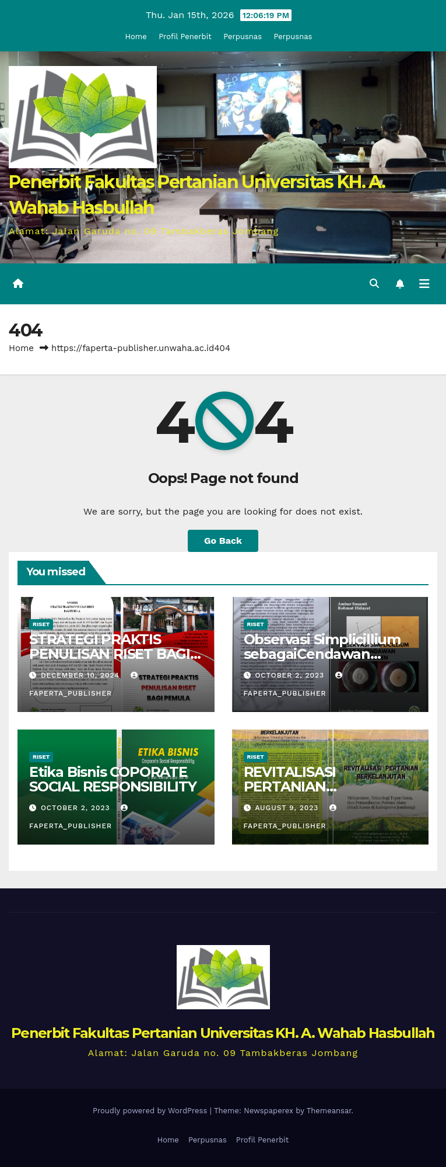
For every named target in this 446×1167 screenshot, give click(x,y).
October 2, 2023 (291, 675)
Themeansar (329, 1110)
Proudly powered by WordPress (151, 1110)
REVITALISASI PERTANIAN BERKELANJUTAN (305, 786)
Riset (41, 624)
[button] (374, 283)
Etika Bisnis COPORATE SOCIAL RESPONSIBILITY (112, 779)
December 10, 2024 (81, 675)
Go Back (223, 540)
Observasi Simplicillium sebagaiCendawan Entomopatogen (322, 654)
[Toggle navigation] (424, 284)
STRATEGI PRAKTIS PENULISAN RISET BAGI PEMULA (109, 654)
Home (136, 36)
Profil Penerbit (185, 36)
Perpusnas (242, 36)
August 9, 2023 (288, 808)
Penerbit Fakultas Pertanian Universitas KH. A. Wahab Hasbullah (223, 1032)
